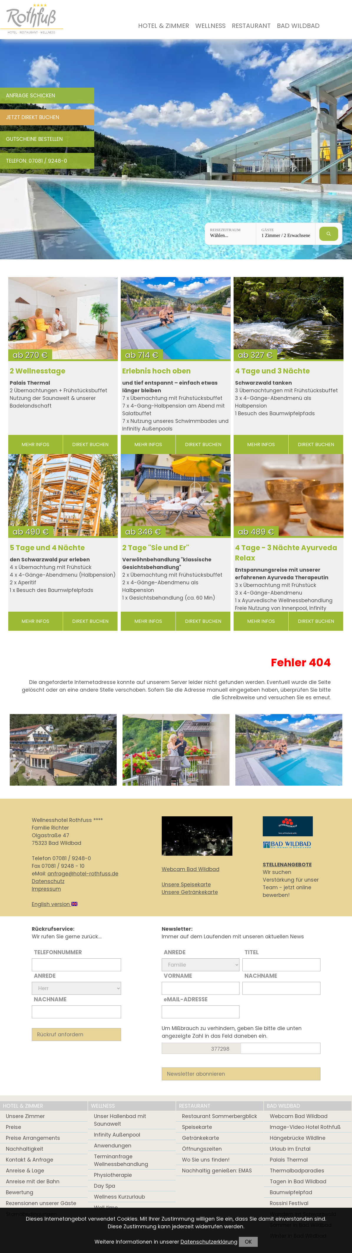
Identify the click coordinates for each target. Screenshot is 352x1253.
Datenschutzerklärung (209, 1241)
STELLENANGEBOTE (287, 864)
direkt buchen (90, 444)
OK (248, 1241)
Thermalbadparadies (297, 1170)
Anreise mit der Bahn (33, 1181)
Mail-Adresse (186, 999)
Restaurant (251, 25)
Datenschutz (48, 881)
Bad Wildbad (298, 25)
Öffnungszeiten (202, 1148)
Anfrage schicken (30, 95)
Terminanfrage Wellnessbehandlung (121, 1160)
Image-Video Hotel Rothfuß (305, 1127)
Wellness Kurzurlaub (119, 1196)
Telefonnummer (58, 952)
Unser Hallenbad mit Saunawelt (120, 1120)
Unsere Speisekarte (186, 884)
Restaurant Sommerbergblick (219, 1116)
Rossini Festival (289, 1203)
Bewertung (19, 1192)
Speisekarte (197, 1127)
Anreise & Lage (25, 1170)
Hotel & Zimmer (163, 25)
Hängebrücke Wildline (297, 1138)
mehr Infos (35, 444)
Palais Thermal (289, 1159)
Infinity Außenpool (117, 1134)
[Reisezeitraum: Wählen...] (230, 234)
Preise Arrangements (33, 1138)
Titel (251, 952)
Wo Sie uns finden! (205, 1159)
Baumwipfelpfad (291, 1192)
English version (54, 904)
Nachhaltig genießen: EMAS (217, 1170)
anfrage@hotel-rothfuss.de (82, 873)
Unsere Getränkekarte (190, 892)
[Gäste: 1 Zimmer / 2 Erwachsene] (285, 234)
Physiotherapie (113, 1175)
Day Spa (104, 1185)
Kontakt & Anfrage (29, 1159)
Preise (13, 1127)
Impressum (46, 888)
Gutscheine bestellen (34, 139)
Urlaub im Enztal (290, 1148)
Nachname (50, 999)
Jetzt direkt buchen (32, 117)
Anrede (45, 976)
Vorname (178, 976)
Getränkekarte (200, 1138)
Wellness (210, 25)
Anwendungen (112, 1145)
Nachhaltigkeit (24, 1148)
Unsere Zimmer (25, 1116)
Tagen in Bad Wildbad (298, 1181)
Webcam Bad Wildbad (190, 869)
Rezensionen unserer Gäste (41, 1203)
